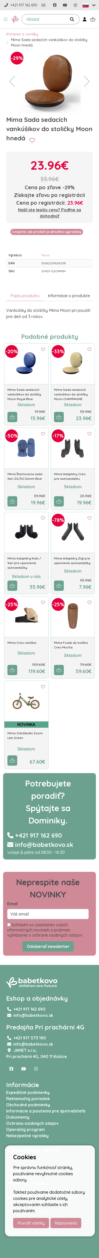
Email (12, 903)
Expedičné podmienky (28, 1092)
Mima (45, 255)
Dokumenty (17, 1117)
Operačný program (25, 1129)
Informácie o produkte (69, 295)
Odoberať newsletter (48, 946)
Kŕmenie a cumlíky (22, 34)
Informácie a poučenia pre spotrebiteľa (45, 1111)
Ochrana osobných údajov (32, 1123)
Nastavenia (66, 1223)
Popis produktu (25, 295)
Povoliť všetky (31, 1223)
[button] (5, 19)
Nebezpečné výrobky (27, 1135)
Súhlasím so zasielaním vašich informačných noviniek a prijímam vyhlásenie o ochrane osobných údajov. (45, 930)
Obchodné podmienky (28, 1104)
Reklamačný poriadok (28, 1098)
